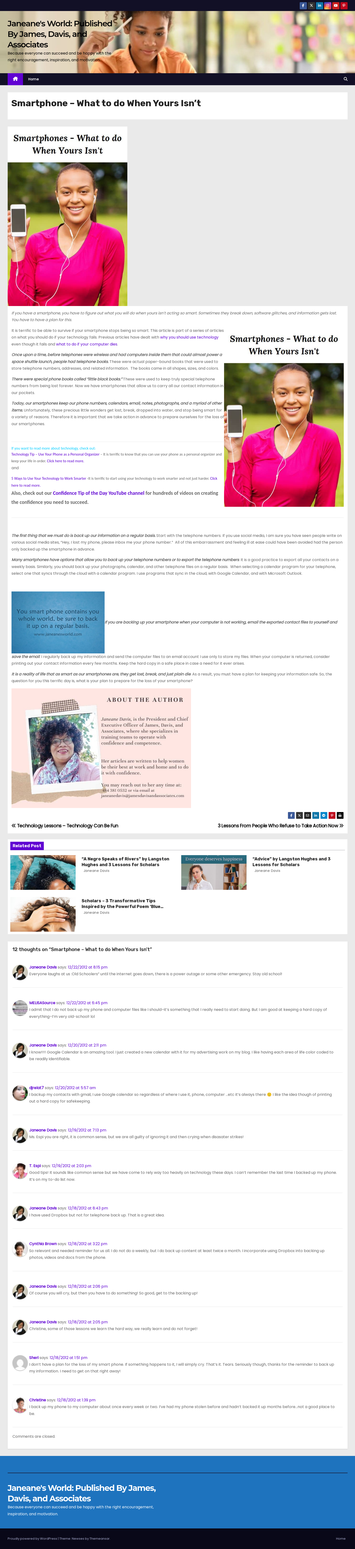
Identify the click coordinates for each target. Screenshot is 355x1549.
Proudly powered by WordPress (33, 1538)
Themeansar (100, 1538)
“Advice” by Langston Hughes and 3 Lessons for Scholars (292, 861)
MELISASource (42, 1003)
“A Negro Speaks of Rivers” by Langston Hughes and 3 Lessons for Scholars (125, 861)
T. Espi (35, 1166)
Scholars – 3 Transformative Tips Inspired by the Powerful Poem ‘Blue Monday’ (121, 906)
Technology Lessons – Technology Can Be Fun (64, 826)
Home (33, 79)
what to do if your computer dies (86, 344)
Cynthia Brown (43, 1244)
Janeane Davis (95, 870)
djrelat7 (36, 1088)
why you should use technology (189, 337)
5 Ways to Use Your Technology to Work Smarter (48, 478)
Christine (37, 1400)
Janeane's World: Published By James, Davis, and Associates (60, 34)
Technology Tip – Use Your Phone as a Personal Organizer (55, 454)
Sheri (34, 1357)
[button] (346, 79)
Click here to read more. (65, 461)
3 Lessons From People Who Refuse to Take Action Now (281, 826)
